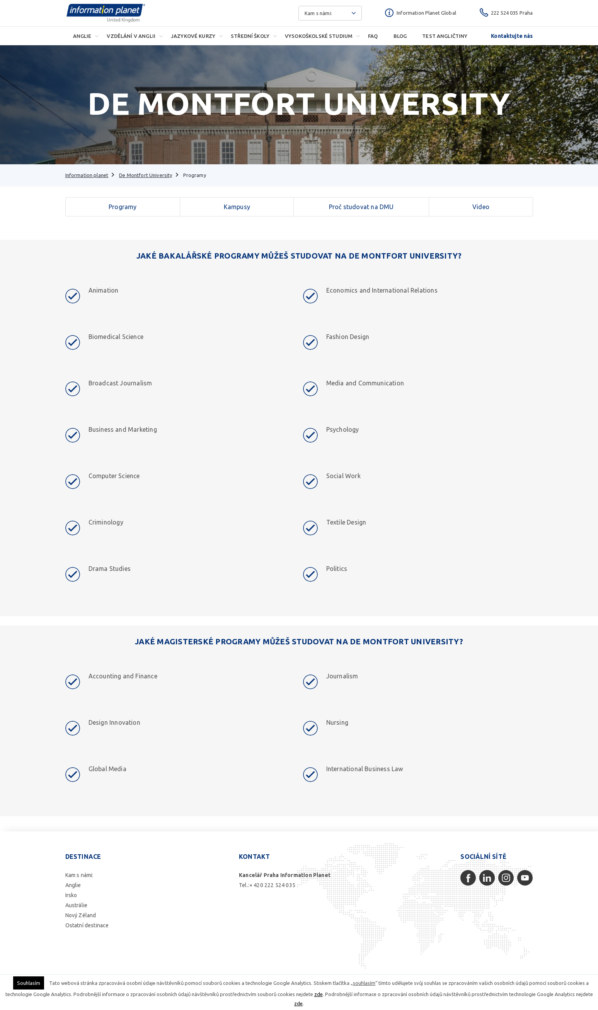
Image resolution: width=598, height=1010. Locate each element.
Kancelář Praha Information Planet (285, 875)
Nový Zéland (80, 915)
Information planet (87, 175)
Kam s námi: (79, 875)
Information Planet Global (426, 12)
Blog (400, 36)
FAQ (373, 36)
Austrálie (76, 905)
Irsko (71, 895)
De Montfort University (145, 175)
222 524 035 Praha (512, 12)
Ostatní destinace (87, 925)
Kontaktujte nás (512, 36)
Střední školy (250, 36)
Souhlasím (28, 983)
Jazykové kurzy (193, 36)
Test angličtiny (444, 36)
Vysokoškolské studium (319, 36)
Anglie (82, 36)
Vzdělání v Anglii (131, 36)
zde (318, 994)
